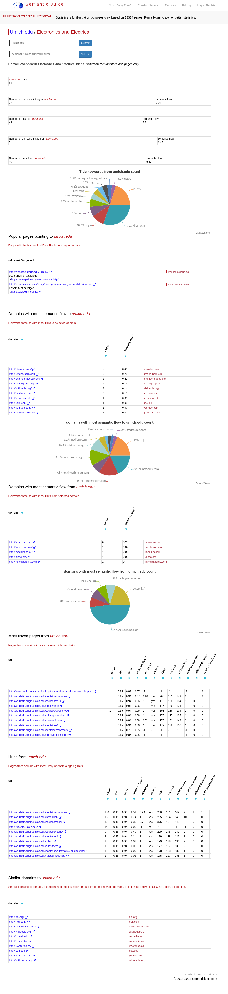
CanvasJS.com (203, 233)
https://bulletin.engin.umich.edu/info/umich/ (35, 817)
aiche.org (150, 556)
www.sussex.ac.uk (178, 284)
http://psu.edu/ (19, 950)
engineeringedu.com (155, 378)
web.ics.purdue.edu (179, 271)
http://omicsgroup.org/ (23, 383)
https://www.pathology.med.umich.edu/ (35, 279)
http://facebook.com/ (22, 547)
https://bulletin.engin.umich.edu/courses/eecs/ (37, 720)
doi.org (133, 917)
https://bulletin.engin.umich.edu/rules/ (32, 841)
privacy (212, 974)
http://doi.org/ (18, 917)
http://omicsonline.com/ (24, 926)
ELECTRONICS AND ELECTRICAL (27, 16)
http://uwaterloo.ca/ (22, 946)
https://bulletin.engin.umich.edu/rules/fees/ (35, 846)
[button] (22, 339)
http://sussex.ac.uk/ (22, 398)
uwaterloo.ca (136, 946)
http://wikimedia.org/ (22, 960)
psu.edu (133, 950)
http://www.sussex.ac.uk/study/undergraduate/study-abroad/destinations (52, 284)
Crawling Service (148, 5)
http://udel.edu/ (19, 403)
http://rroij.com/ (19, 921)
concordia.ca (136, 941)
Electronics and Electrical (63, 32)
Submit (85, 42)
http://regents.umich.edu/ (25, 826)
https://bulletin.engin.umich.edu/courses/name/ (37, 831)
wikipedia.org (151, 388)
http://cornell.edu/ (20, 936)
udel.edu (148, 403)
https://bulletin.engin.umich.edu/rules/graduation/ (39, 715)
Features (170, 5)
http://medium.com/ (22, 393)
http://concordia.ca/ (22, 941)
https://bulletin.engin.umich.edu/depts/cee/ (35, 725)
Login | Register (206, 5)
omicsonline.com (139, 926)
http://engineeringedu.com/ (26, 378)
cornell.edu (135, 936)
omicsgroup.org (152, 383)
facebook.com (153, 547)
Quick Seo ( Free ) (120, 5)
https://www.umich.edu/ (26, 291)
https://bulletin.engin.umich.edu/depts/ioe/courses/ (40, 696)
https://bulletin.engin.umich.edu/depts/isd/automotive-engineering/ (48, 850)
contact (190, 974)
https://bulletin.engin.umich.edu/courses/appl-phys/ (40, 710)
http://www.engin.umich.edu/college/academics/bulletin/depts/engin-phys (52, 691)
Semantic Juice (38, 4)
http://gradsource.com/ (24, 412)
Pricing (186, 5)
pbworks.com (151, 369)
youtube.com (150, 407)
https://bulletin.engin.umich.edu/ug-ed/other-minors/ (40, 734)
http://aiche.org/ (19, 556)
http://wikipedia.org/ (22, 388)
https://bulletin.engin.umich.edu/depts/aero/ (35, 705)
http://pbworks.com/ (22, 369)
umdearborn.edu (152, 374)
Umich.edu (21, 32)
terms (201, 974)
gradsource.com (152, 412)
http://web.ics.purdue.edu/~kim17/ (30, 271)
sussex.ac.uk (150, 398)
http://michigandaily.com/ (25, 561)
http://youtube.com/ (22, 407)
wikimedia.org (137, 960)
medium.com (150, 393)
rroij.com (134, 921)
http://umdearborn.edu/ (24, 374)
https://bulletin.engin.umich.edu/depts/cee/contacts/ (40, 730)
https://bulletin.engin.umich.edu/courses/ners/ (37, 701)
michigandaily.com (156, 561)
